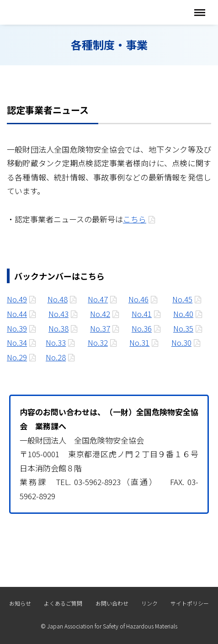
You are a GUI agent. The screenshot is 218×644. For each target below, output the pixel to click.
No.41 (142, 313)
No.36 (142, 328)
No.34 (17, 342)
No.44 (17, 313)
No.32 (98, 342)
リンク (149, 603)
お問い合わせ (112, 603)
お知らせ (20, 603)
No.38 (58, 328)
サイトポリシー (189, 603)
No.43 (58, 313)
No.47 (98, 299)
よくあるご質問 (63, 603)
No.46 (138, 299)
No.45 (182, 299)
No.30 (181, 342)
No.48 (58, 299)
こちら (134, 219)
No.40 (183, 313)
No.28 (56, 357)
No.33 (56, 342)
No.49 (17, 299)
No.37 (100, 328)
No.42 (100, 313)
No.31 (139, 342)
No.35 (183, 328)
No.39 (17, 328)
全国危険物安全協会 (53, 12)
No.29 (17, 357)
